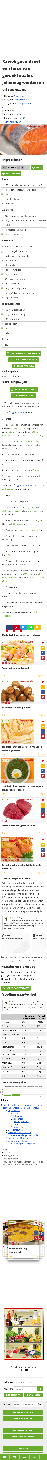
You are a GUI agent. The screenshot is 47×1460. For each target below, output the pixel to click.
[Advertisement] (23, 32)
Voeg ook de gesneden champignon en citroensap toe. (22, 538)
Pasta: (16, 1113)
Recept (7, 1152)
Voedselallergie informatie (25, 1135)
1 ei (6, 194)
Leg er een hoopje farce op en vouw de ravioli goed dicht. (21, 478)
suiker (7, 333)
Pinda (6, 935)
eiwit (33, 470)
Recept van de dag (23, 1412)
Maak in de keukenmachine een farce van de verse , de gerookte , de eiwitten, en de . (22, 430)
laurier (31, 511)
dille (6, 345)
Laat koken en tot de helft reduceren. (23, 545)
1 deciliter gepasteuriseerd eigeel (20, 189)
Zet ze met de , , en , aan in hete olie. (22, 511)
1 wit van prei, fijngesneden (17, 256)
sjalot (26, 507)
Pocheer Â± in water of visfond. (23, 487)
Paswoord (8, 1388)
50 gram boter (11, 297)
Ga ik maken (11, 173)
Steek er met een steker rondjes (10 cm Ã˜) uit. (23, 462)
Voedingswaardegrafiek (24, 1143)
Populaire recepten (23, 1436)
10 (5, 110)
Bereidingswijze (15, 1129)
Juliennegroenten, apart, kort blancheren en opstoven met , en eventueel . (23, 576)
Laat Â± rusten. (18, 412)
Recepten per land (23, 1430)
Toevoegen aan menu (23, 359)
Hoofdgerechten (11, 1155)
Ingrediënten (14, 1110)
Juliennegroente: (21, 1121)
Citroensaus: (19, 1118)
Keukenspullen (20, 1127)
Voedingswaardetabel (18, 1140)
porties (10, 110)
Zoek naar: (7, 1404)
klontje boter (11, 323)
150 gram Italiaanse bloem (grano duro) (23, 185)
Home (4, 1149)
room (24, 435)
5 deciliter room (12, 283)
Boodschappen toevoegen (23, 353)
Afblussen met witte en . (22, 522)
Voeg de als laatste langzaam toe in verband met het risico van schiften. (22, 445)
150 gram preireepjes (15, 309)
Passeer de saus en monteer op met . (21, 553)
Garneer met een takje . (21, 614)
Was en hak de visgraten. (17, 501)
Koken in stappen (23, 395)
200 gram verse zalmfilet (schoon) (20, 216)
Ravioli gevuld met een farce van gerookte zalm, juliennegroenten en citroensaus (22, 1106)
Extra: (15, 1124)
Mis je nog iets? (23, 365)
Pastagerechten (21, 99)
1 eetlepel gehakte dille (15, 229)
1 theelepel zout (12, 203)
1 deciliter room (12, 234)
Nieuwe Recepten (23, 1418)
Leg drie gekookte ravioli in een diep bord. (20, 595)
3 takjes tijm (10, 260)
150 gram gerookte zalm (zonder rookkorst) (25, 220)
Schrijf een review (13, 121)
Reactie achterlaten (16, 988)
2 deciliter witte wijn (14, 274)
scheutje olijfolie (12, 199)
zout (7, 328)
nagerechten (7, 107)
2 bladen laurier (12, 265)
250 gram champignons (16, 288)
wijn (32, 520)
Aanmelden (33, 1395)
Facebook (22, 1448)
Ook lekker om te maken (19, 1132)
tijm (14, 511)
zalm (18, 428)
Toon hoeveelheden (24, 389)
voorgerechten (25, 103)
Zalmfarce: (18, 1116)
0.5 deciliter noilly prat (15, 279)
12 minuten (24, 485)
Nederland (19, 96)
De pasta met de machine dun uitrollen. (23, 454)
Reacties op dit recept (18, 1138)
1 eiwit (8, 225)
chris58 (21, 118)
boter (9, 555)
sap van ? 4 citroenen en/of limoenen (22, 293)
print (37, 167)
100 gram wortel (12, 319)
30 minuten (19, 412)
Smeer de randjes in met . (22, 470)
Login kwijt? (13, 1395)
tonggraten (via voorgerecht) (18, 246)
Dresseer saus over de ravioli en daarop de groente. (22, 604)
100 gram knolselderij (15, 314)
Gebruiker (8, 1382)
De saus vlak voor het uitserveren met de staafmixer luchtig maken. (23, 563)
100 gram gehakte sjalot (16, 251)
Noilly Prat (13, 524)
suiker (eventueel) (13, 269)
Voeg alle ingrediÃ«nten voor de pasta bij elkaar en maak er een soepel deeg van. (22, 405)
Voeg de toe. (25, 530)
